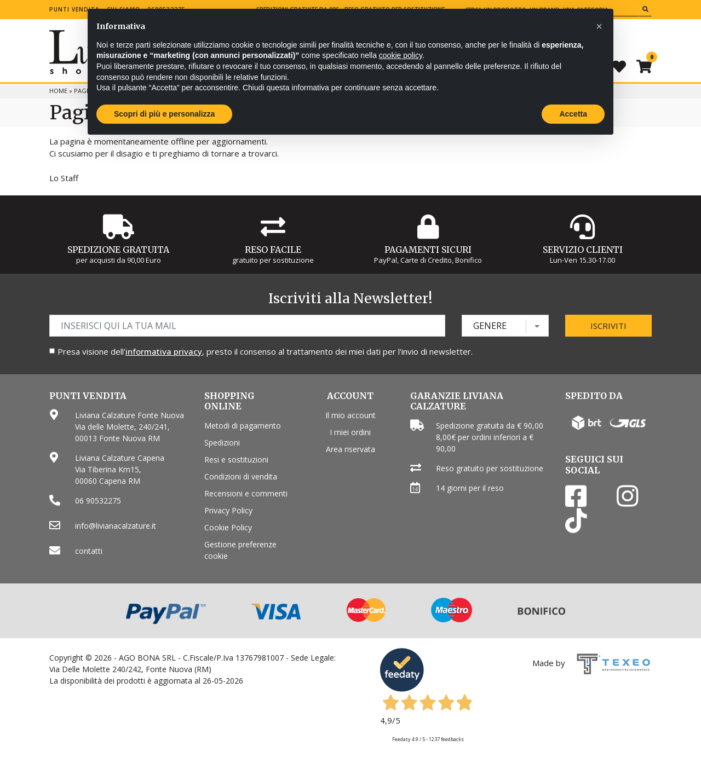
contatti (88, 551)
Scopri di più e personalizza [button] (164, 113)
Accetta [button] (573, 113)
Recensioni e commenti (246, 493)
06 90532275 (98, 500)
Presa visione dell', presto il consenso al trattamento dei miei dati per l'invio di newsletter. (265, 351)
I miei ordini (350, 432)
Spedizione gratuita (118, 249)
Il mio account (350, 415)
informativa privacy (163, 351)
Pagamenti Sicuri (428, 249)
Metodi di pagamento (242, 425)
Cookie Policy (228, 527)
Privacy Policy (228, 510)
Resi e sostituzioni (236, 459)
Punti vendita (74, 9)
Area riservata (350, 449)
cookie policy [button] (400, 55)
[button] (599, 26)
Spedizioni (222, 442)
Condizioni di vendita (240, 476)
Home (58, 90)
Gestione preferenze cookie (240, 550)
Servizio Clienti (583, 249)
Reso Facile (273, 249)
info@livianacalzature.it (115, 526)
